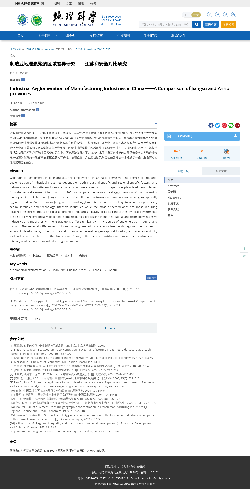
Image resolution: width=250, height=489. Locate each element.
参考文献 (173, 209)
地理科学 (15, 49)
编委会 (70, 35)
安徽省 (83, 255)
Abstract (173, 186)
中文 (196, 15)
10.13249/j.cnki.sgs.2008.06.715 (92, 49)
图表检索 (228, 24)
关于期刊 (44, 35)
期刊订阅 (150, 35)
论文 (12, 55)
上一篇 (56, 328)
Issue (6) (49, 49)
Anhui (113, 270)
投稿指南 (96, 35)
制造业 (37, 255)
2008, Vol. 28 (32, 49)
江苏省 (69, 255)
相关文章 (221, 171)
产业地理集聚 (18, 255)
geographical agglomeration (28, 270)
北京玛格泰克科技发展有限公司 (125, 484)
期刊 (57, 3)
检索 (93, 3)
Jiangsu (98, 270)
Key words (174, 197)
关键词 (172, 192)
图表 (81, 3)
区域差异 (52, 255)
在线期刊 (123, 35)
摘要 (170, 180)
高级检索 (211, 24)
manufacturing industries (70, 270)
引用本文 (173, 203)
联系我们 (178, 35)
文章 (69, 3)
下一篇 (110, 328)
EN (187, 15)
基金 (170, 215)
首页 (20, 35)
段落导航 (183, 171)
